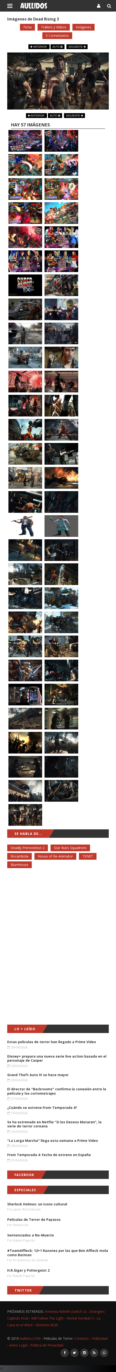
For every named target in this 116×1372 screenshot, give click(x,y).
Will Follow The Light (47, 1318)
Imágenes (83, 27)
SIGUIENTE (76, 46)
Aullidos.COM (30, 1338)
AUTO (57, 46)
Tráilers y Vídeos (53, 27)
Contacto (81, 1338)
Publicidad (100, 1338)
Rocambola (19, 856)
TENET (87, 856)
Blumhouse (19, 864)
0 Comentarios (57, 35)
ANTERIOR (38, 46)
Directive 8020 (47, 1325)
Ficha (27, 27)
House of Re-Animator (55, 856)
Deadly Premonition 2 (28, 847)
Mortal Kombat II (80, 1318)
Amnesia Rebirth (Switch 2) (65, 1311)
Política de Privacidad (46, 1345)
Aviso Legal (18, 1345)
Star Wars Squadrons (70, 847)
